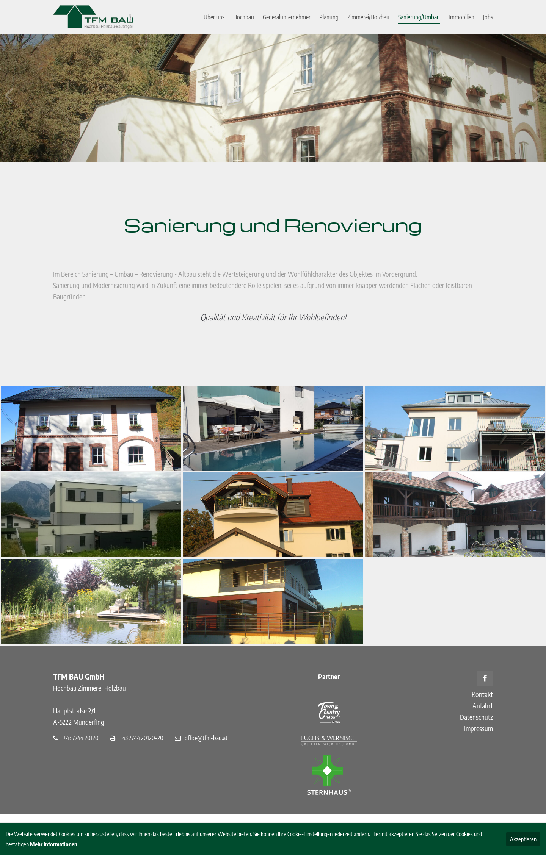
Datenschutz (476, 717)
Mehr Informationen (53, 844)
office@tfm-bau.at (206, 737)
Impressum (478, 728)
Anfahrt (482, 705)
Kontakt (482, 694)
